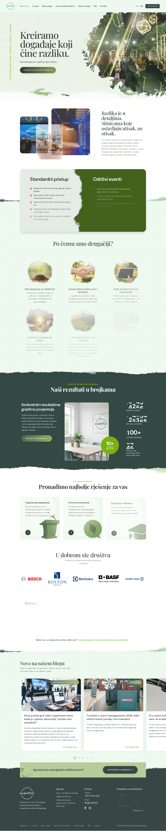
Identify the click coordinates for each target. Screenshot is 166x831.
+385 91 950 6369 (92, 796)
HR (141, 6)
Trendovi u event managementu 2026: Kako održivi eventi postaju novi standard (123, 717)
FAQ (95, 6)
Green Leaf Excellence (65, 6)
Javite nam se (152, 6)
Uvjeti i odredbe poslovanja (67, 793)
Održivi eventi (145, 682)
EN (137, 6)
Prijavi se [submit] (138, 811)
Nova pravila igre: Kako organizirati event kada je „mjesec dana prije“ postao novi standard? (59, 719)
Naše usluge (47, 6)
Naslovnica (24, 6)
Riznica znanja (84, 6)
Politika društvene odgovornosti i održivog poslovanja (65, 803)
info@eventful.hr (91, 803)
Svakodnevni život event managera (75, 682)
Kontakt (103, 6)
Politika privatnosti (63, 797)
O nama (35, 6)
